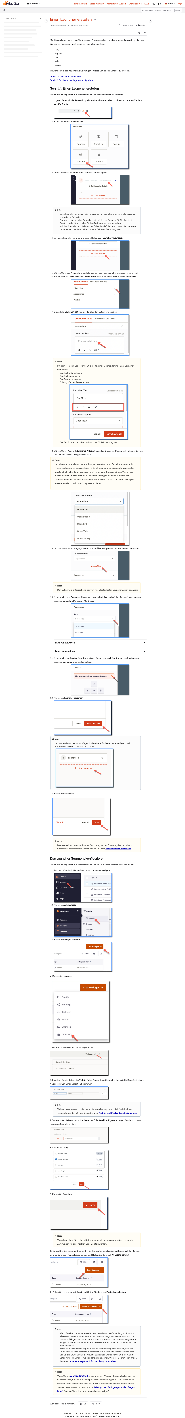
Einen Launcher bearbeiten (118, 848)
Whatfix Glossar (91, 1413)
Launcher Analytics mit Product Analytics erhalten (92, 1361)
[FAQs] (146, 3)
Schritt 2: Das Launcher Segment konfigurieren (72, 80)
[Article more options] (145, 32)
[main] (98, 712)
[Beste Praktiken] (97, 3)
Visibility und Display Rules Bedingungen (118, 1113)
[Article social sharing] (139, 32)
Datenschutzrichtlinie (73, 1413)
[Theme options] (159, 4)
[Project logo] (11, 4)
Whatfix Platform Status (110, 1413)
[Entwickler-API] (135, 3)
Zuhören (142, 25)
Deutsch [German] (169, 4)
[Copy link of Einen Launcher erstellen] (95, 20)
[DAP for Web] (33, 4)
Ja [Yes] (83, 1404)
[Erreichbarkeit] (80, 3)
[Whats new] (154, 4)
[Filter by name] (23, 18)
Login (180, 4)
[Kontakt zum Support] (116, 3)
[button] (161, 10)
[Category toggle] (46, 20)
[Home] (4, 10)
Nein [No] (96, 1404)
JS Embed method (79, 1376)
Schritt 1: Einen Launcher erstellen (65, 76)
